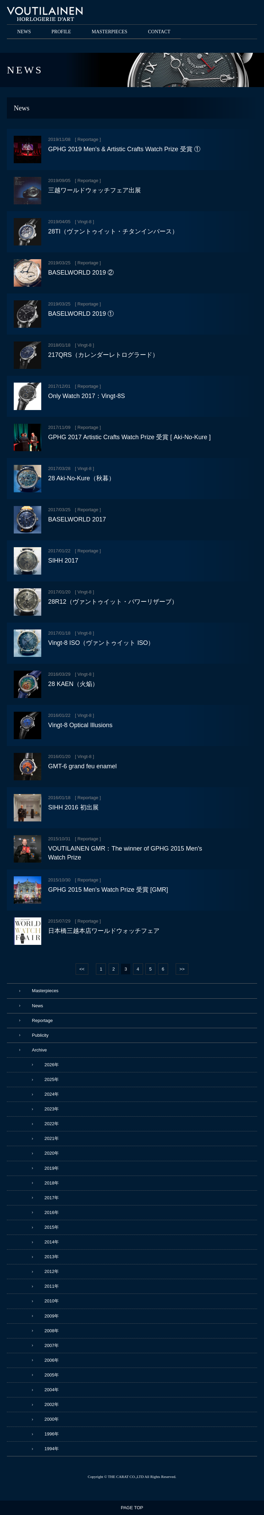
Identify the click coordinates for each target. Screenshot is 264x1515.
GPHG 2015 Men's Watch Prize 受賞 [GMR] (108, 889)
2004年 (51, 1389)
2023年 (51, 1108)
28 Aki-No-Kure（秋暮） (81, 478)
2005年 (51, 1375)
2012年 (51, 1271)
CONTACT (159, 31)
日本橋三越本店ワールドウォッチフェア (104, 930)
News (37, 1005)
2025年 (51, 1079)
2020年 (51, 1153)
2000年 (51, 1419)
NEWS (24, 31)
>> (182, 969)
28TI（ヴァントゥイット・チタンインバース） (113, 231)
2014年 (51, 1242)
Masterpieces (45, 990)
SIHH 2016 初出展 (73, 807)
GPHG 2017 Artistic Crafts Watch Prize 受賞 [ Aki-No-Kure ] (129, 437)
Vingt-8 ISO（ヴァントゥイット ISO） (101, 642)
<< (82, 969)
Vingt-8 (84, 221)
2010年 (51, 1300)
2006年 (51, 1360)
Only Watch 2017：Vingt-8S (86, 396)
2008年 (51, 1330)
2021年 (51, 1138)
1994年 (51, 1448)
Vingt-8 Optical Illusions (80, 725)
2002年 (51, 1404)
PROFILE (61, 31)
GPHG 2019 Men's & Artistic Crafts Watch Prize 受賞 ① (124, 149)
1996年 (51, 1433)
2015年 (51, 1227)
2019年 (51, 1168)
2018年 (51, 1183)
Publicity (40, 1035)
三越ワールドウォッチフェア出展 (94, 190)
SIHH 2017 (63, 560)
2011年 (51, 1286)
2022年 (51, 1123)
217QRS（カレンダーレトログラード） (103, 354)
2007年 (51, 1345)
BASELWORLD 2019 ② (81, 272)
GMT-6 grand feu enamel (82, 766)
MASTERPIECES (110, 31)
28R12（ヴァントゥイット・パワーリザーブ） (113, 601)
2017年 (51, 1197)
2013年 (51, 1256)
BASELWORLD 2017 (77, 519)
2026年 (51, 1064)
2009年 (51, 1316)
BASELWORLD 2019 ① (81, 313)
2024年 (51, 1094)
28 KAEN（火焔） (73, 684)
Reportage (87, 139)
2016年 (51, 1212)
